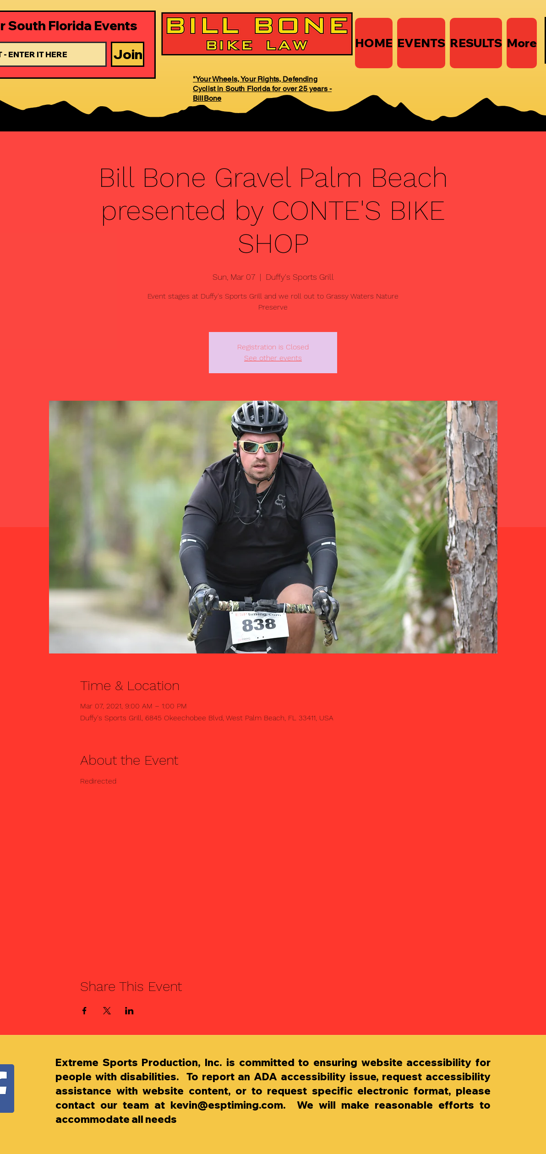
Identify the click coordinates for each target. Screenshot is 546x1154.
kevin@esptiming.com (226, 1105)
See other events (273, 358)
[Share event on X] (107, 1010)
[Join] (127, 54)
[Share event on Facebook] (84, 1010)
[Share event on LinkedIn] (129, 1010)
